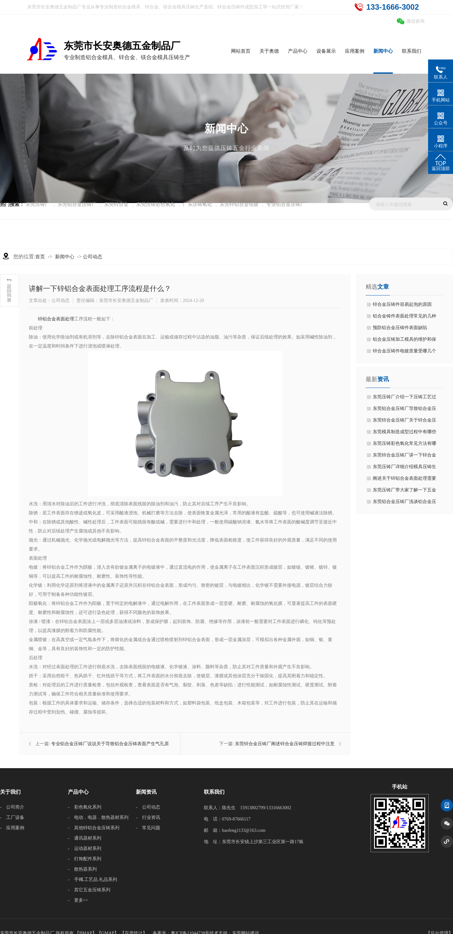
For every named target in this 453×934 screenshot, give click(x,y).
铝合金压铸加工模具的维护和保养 (404, 341)
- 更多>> (78, 900)
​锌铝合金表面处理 (56, 319)
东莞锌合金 (116, 204)
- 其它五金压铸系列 (89, 889)
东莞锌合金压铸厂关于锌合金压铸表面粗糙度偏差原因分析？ (404, 422)
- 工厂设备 (12, 817)
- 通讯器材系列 (84, 838)
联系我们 (214, 792)
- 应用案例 (12, 827)
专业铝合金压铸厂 (285, 204)
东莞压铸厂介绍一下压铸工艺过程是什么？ (404, 398)
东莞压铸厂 (38, 204)
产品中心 (78, 792)
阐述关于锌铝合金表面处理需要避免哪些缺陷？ (404, 480)
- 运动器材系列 (84, 848)
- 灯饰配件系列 (84, 858)
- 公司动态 (148, 807)
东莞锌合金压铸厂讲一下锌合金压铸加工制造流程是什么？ (404, 457)
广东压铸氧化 (197, 204)
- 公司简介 (12, 807)
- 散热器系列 (82, 869)
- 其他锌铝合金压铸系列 (93, 827)
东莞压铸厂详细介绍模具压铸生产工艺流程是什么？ (404, 468)
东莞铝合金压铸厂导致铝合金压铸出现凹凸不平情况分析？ (404, 410)
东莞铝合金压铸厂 (77, 204)
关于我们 (10, 792)
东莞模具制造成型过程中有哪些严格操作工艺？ (404, 433)
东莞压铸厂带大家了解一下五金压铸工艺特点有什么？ (404, 492)
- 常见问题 (148, 827)
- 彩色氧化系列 (84, 807)
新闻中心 (64, 256)
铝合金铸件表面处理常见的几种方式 (404, 318)
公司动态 (92, 256)
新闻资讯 (146, 792)
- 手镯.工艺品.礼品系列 (92, 879)
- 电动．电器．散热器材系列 (98, 817)
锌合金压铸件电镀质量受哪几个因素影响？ (404, 353)
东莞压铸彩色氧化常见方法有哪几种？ (404, 445)
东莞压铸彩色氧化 (155, 204)
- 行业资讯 (148, 817)
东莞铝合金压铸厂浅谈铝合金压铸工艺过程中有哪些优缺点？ (404, 503)
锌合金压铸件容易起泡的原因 (402, 304)
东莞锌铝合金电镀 (239, 204)
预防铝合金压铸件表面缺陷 (400, 327)
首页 (40, 256)
